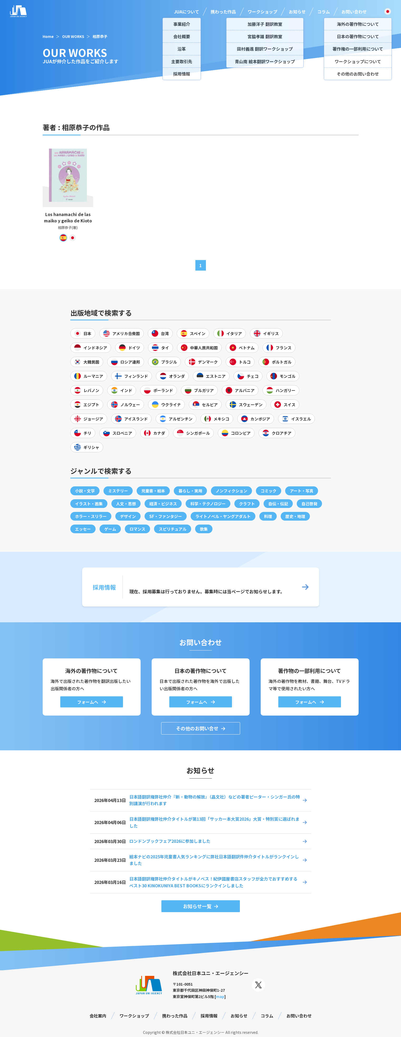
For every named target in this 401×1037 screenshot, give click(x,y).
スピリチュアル (172, 529)
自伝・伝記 (278, 503)
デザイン (128, 516)
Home (48, 36)
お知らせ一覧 (197, 906)
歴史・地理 (295, 516)
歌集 (204, 529)
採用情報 (209, 1015)
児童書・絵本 (153, 490)
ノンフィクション (231, 490)
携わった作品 (223, 11)
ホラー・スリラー (91, 516)
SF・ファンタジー (165, 516)
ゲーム (110, 529)
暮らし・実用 (190, 490)
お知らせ (297, 11)
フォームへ (88, 702)
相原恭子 (100, 36)
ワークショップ (262, 11)
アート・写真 (301, 490)
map (220, 996)
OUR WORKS (73, 36)
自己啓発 (309, 503)
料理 (268, 516)
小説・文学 (85, 490)
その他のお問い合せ (197, 728)
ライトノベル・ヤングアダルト (223, 516)
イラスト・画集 (89, 503)
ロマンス (137, 529)
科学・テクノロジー (208, 503)
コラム (323, 11)
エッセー (83, 529)
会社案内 (98, 1015)
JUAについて (186, 11)
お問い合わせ (354, 11)
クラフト (247, 503)
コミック (268, 490)
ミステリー (118, 490)
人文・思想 (126, 503)
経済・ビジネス (163, 503)
